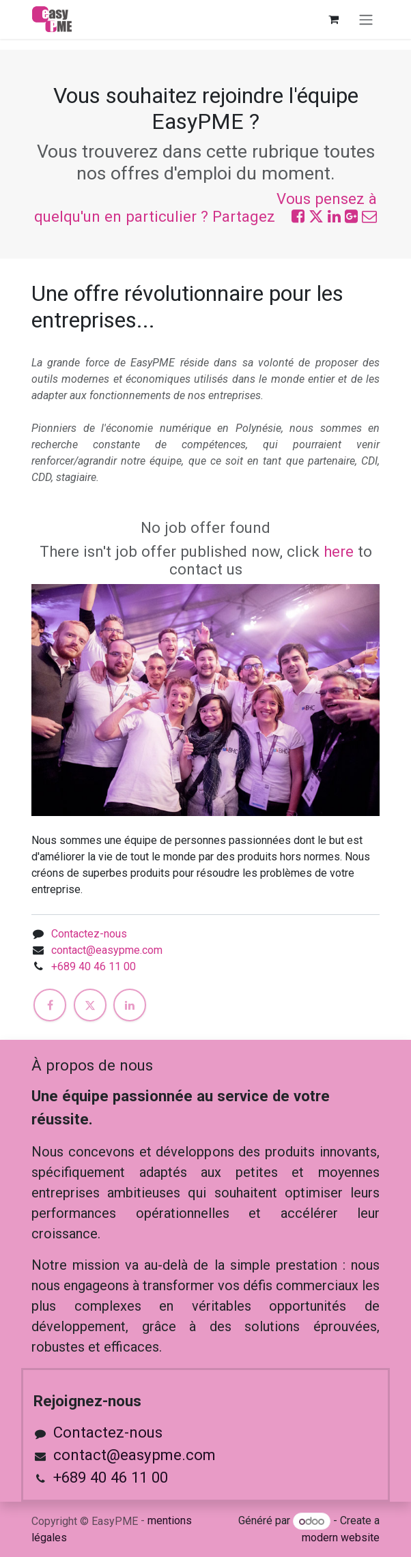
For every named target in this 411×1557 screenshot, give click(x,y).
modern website (341, 1537)
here (339, 551)
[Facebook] (49, 1005)
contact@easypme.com (106, 950)
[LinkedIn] (129, 1005)
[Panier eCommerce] (333, 19)
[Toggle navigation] (366, 19)
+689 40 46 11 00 (93, 966)
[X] (90, 1005)
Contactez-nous (89, 933)
